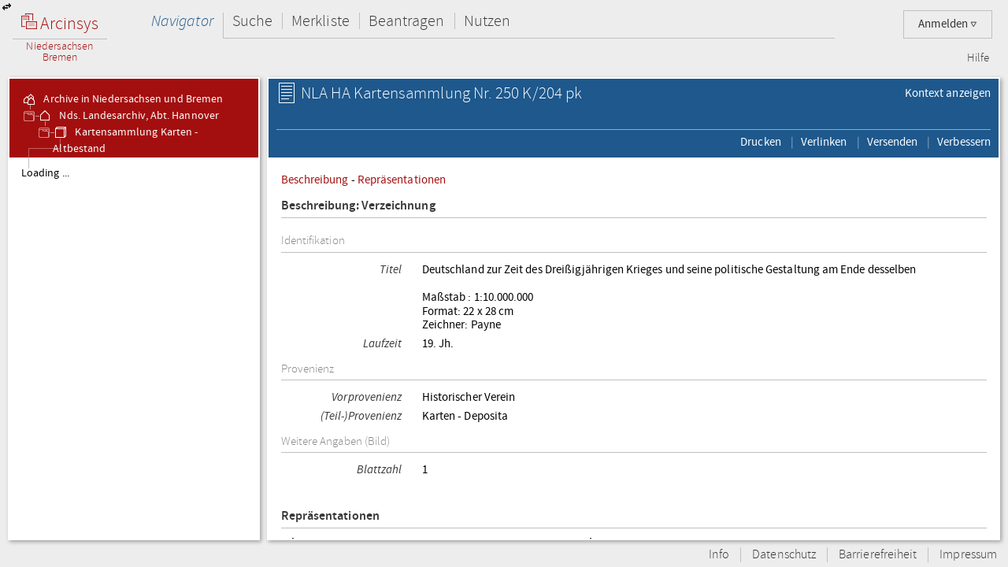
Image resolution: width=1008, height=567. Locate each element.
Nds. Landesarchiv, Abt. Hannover (128, 116)
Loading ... (45, 173)
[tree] (133, 348)
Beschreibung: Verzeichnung (358, 206)
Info (719, 554)
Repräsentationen (402, 179)
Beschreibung (315, 179)
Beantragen (407, 21)
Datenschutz (784, 554)
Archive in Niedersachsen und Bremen (122, 99)
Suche (252, 21)
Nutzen (487, 21)
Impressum (968, 554)
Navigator (182, 21)
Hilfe (978, 58)
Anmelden (947, 24)
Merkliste (320, 21)
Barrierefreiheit (878, 554)
